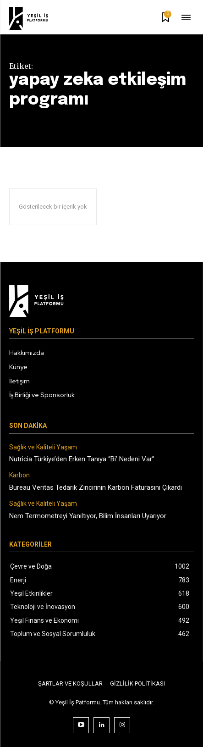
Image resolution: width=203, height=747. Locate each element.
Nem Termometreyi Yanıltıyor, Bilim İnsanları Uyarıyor (87, 516)
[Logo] (34, 18)
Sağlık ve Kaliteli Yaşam (43, 447)
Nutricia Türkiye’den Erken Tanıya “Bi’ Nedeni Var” (81, 459)
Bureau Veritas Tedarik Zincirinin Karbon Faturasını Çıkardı (95, 487)
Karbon (19, 475)
